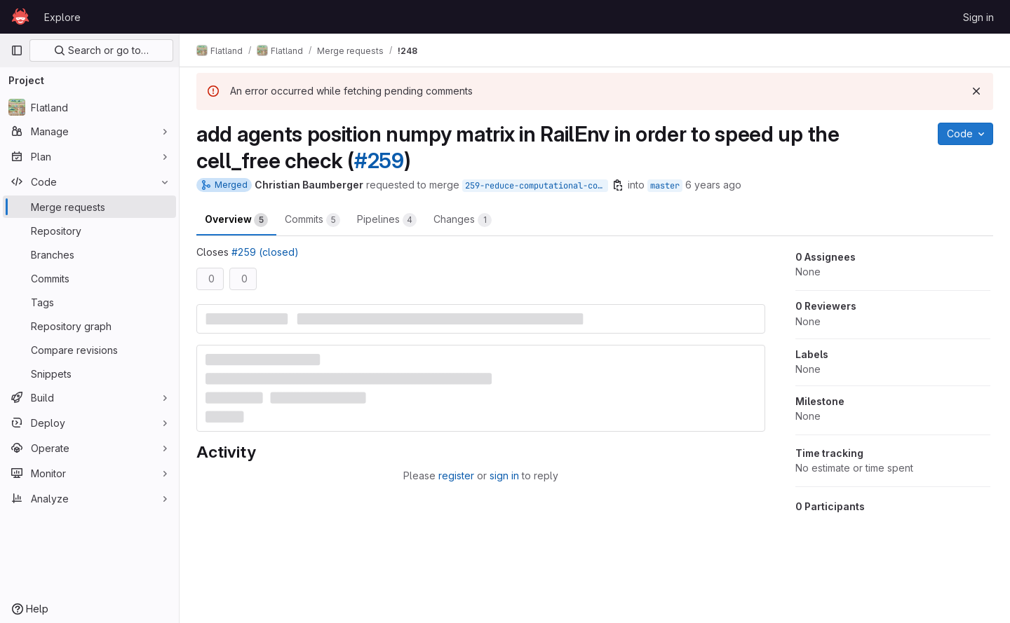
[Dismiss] (976, 91)
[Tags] (89, 302)
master (665, 185)
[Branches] (89, 254)
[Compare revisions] (89, 349)
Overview (236, 220)
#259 (379, 160)
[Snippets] (89, 373)
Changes (462, 220)
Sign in (978, 17)
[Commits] (89, 278)
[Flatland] (89, 107)
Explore (62, 17)
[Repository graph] (89, 326)
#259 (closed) (265, 252)
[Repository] (89, 230)
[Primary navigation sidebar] (17, 50)
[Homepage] (20, 17)
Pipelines (387, 220)
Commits (312, 220)
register (456, 475)
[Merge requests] (89, 207)
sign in (504, 475)
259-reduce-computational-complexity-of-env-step (536, 185)
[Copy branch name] (618, 185)
